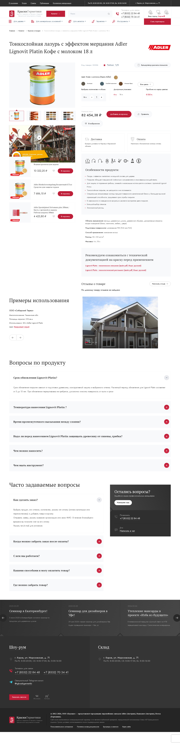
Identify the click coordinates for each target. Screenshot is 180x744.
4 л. (115, 94)
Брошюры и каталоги (110, 739)
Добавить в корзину (119, 114)
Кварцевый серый (21, 327)
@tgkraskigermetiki (23, 695)
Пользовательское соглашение (61, 739)
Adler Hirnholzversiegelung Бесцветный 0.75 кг (52, 184)
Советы (33, 3)
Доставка (96, 139)
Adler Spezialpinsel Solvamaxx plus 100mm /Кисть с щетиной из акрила (51, 208)
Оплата (141, 139)
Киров (161, 15)
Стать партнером (157, 21)
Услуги (24, 3)
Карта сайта (126, 739)
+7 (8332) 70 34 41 (130, 15)
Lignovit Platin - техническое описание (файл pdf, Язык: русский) (113, 265)
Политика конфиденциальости (87, 739)
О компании (13, 3)
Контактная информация (62, 3)
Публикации (44, 3)
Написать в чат (127, 536)
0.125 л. (149, 94)
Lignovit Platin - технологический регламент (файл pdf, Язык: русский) (115, 270)
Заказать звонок (19, 709)
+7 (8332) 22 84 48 (130, 12)
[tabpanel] (120, 322)
